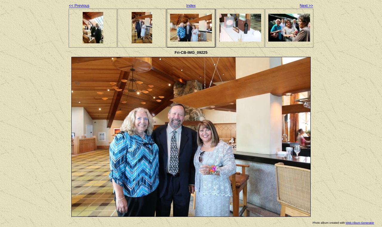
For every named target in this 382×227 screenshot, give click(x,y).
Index (190, 5)
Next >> (306, 5)
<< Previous (79, 5)
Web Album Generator (360, 222)
